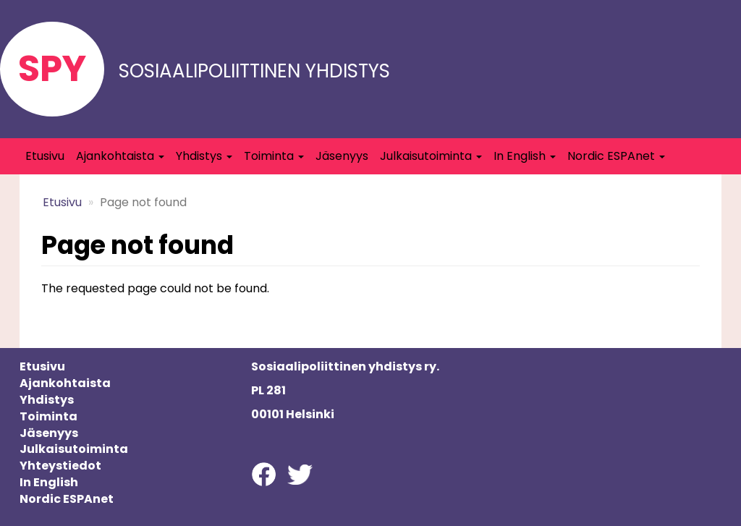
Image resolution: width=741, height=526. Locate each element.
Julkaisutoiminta (431, 156)
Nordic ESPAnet (616, 156)
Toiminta (274, 156)
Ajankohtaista (120, 156)
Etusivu (44, 156)
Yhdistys (204, 156)
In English (525, 156)
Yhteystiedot (60, 465)
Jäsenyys (342, 156)
